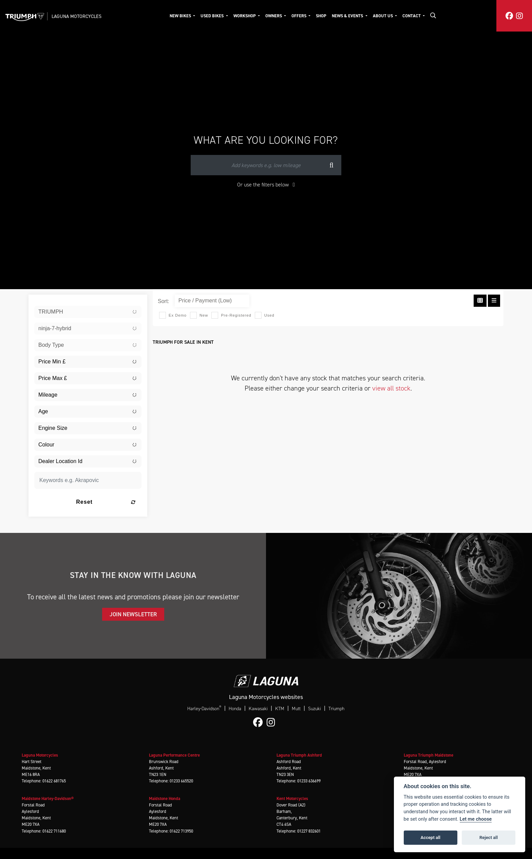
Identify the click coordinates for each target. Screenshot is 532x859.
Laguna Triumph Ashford (299, 755)
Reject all (488, 837)
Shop (321, 16)
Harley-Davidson (204, 708)
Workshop (245, 16)
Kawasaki (258, 708)
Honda (235, 708)
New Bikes (181, 16)
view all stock (391, 388)
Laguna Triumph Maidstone (428, 755)
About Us (383, 16)
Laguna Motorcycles (76, 16)
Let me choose (476, 819)
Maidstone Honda (164, 798)
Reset (106, 502)
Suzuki (314, 708)
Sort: (163, 301)
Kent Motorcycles (292, 798)
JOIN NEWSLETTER (133, 614)
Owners (274, 16)
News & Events (348, 16)
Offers (299, 16)
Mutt (296, 708)
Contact (412, 16)
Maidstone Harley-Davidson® (48, 798)
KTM (279, 708)
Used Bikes (213, 16)
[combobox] (87, 312)
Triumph (336, 708)
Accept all (430, 837)
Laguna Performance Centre (174, 755)
